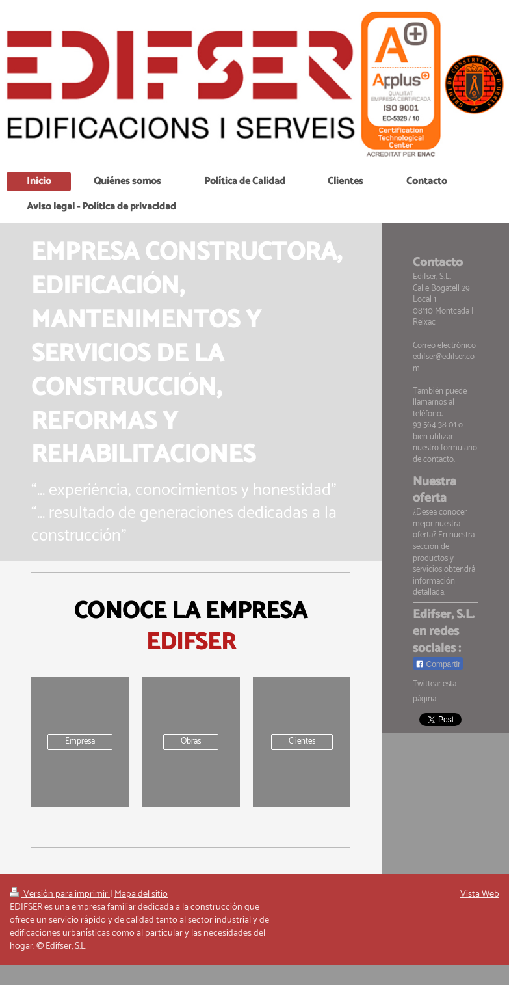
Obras (191, 741)
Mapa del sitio (141, 894)
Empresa (80, 741)
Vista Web (479, 894)
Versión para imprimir (60, 894)
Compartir (437, 664)
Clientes (302, 741)
